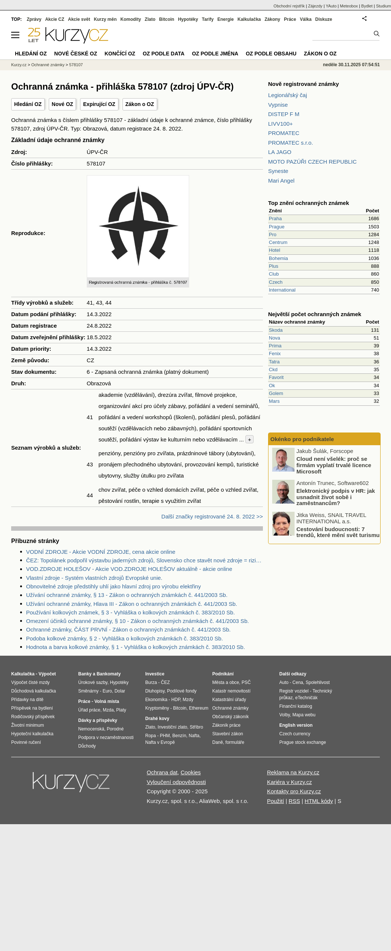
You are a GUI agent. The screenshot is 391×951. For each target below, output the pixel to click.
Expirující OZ (99, 104)
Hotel (274, 250)
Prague (276, 226)
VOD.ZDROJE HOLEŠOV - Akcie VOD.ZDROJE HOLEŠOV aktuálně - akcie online (129, 569)
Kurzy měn (105, 19)
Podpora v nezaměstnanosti (106, 737)
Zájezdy (315, 6)
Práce (290, 19)
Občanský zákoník (230, 716)
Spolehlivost (318, 682)
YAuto (331, 6)
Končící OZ (120, 54)
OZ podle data (163, 54)
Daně (217, 742)
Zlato (150, 19)
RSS (294, 801)
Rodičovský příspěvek (33, 716)
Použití (275, 801)
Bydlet (367, 6)
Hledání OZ (28, 104)
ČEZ (165, 682)
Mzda (108, 710)
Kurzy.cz (18, 64)
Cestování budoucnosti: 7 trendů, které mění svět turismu (337, 532)
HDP (175, 699)
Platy (121, 710)
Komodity (130, 19)
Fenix (275, 353)
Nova (274, 338)
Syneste (278, 171)
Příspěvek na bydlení (32, 708)
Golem (276, 393)
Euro (107, 691)
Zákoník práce (226, 725)
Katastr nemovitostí (231, 691)
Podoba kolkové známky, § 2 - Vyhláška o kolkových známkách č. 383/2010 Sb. (124, 638)
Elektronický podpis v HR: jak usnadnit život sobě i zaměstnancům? (335, 497)
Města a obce (225, 682)
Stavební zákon (227, 733)
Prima (275, 345)
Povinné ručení (26, 742)
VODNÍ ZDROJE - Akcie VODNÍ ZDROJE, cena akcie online (100, 552)
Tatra (274, 361)
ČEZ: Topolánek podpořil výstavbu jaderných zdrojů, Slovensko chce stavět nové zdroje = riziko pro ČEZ (144, 560)
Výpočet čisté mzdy (30, 682)
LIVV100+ (280, 124)
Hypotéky (188, 19)
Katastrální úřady (229, 699)
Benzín (179, 735)
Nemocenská (91, 729)
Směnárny (88, 691)
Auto (284, 682)
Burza (151, 682)
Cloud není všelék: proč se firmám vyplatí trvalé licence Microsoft (333, 465)
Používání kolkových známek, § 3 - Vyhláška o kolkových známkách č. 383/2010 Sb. (130, 612)
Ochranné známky (47, 64)
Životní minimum (27, 725)
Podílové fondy (181, 691)
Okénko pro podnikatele (302, 439)
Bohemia (278, 258)
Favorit (276, 377)
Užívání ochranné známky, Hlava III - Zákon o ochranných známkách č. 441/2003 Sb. (131, 604)
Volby (284, 714)
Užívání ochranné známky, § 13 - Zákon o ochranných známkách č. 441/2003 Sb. (127, 595)
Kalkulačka (249, 19)
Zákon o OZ (139, 104)
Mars (274, 401)
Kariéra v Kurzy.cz (289, 782)
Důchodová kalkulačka (33, 691)
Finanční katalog (295, 706)
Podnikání (222, 674)
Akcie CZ (54, 19)
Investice (154, 674)
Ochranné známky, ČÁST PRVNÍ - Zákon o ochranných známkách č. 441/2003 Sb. (128, 629)
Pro (272, 234)
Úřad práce (89, 710)
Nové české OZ (75, 54)
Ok (272, 385)
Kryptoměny (157, 708)
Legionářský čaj (287, 95)
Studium (383, 6)
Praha (275, 218)
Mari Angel (281, 180)
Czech (276, 282)
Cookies (191, 772)
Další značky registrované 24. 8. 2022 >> (212, 516)
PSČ (246, 682)
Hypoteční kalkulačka (32, 733)
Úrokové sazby (92, 682)
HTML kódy (319, 801)
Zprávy (34, 19)
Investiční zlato (172, 727)
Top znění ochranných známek (308, 203)
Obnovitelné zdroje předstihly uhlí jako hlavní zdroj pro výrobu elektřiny (113, 586)
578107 (76, 64)
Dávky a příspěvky (97, 720)
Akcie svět (79, 19)
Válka (305, 19)
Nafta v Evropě (160, 742)
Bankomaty (108, 674)
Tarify (208, 19)
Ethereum (198, 708)
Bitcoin (166, 19)
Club (274, 274)
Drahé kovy (157, 718)
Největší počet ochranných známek (314, 314)
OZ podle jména (215, 54)
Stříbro (196, 727)
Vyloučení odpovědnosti (176, 782)
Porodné (115, 729)
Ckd (273, 369)
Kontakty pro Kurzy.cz (294, 791)
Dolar (119, 691)
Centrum (278, 242)
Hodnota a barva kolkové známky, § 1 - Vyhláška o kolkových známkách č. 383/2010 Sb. (135, 647)
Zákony (272, 19)
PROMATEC (283, 133)
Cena (297, 682)
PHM (165, 735)
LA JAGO (280, 152)
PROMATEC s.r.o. (290, 142)
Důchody (87, 746)
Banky (85, 674)
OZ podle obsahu (271, 54)
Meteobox (349, 6)
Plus (273, 266)
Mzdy (188, 699)
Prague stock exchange (302, 742)
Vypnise (278, 105)
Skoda (276, 330)
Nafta (194, 735)
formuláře (234, 742)
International (282, 290)
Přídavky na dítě (27, 699)
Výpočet (47, 674)
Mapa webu (303, 714)
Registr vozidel (294, 691)
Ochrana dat (162, 772)
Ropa (150, 735)
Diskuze (323, 19)
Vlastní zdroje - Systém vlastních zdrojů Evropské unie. (94, 578)
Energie (225, 19)
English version (295, 725)
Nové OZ (62, 104)
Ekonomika (156, 699)
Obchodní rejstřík (289, 6)
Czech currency (294, 733)
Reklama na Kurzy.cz (293, 772)
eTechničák (306, 697)
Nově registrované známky (303, 84)
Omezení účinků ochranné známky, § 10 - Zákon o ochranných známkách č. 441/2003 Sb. (137, 621)
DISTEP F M (283, 114)
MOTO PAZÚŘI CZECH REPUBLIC (312, 161)
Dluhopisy (155, 691)
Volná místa (106, 701)
